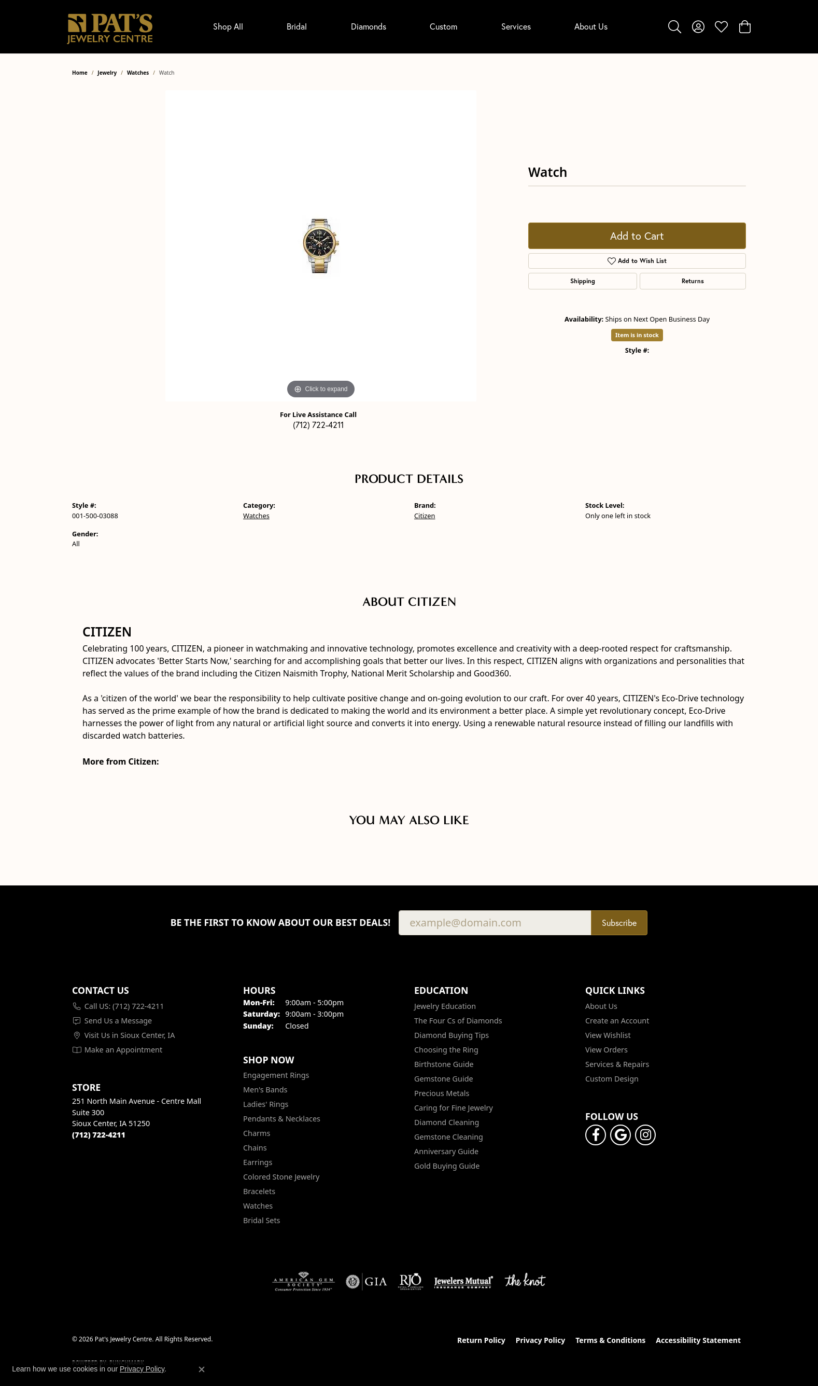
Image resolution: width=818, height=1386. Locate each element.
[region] (320, 245)
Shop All (228, 26)
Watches (138, 72)
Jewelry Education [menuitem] (445, 1006)
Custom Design (612, 1079)
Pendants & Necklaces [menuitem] (281, 1119)
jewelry (107, 72)
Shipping (582, 281)
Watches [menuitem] (258, 1206)
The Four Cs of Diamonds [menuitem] (458, 1020)
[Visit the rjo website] (411, 1282)
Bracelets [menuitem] (259, 1191)
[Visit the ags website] (303, 1282)
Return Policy (481, 1340)
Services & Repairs (617, 1064)
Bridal (297, 26)
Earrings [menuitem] (257, 1162)
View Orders (606, 1050)
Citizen (424, 515)
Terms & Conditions (610, 1340)
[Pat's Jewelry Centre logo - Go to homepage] (110, 26)
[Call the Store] (98, 1135)
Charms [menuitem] (256, 1133)
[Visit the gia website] (366, 1282)
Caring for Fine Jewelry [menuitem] (453, 1108)
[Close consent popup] (202, 1369)
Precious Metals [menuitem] (441, 1093)
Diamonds (368, 26)
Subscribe (619, 922)
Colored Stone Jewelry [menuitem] (281, 1177)
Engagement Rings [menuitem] (276, 1075)
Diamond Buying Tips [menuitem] (451, 1035)
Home (80, 72)
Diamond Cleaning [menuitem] (446, 1122)
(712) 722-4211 (318, 424)
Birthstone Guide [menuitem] (444, 1064)
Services (516, 26)
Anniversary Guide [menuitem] (446, 1151)
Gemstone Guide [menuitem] (443, 1079)
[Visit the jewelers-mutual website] (463, 1282)
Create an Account (617, 1020)
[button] (674, 26)
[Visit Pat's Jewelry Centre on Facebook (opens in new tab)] (595, 1135)
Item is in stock (637, 335)
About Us (591, 26)
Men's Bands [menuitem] (265, 1089)
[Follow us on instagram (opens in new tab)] (645, 1135)
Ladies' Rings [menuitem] (265, 1104)
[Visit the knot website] (525, 1282)
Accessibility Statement (698, 1340)
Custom (443, 26)
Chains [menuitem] (255, 1148)
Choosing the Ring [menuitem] (446, 1050)
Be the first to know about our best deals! (281, 922)
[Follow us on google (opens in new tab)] (620, 1135)
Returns (693, 281)
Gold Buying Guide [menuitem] (446, 1166)
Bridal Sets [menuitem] (261, 1220)
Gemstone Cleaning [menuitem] (448, 1137)
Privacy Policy (540, 1340)
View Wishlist (608, 1035)
